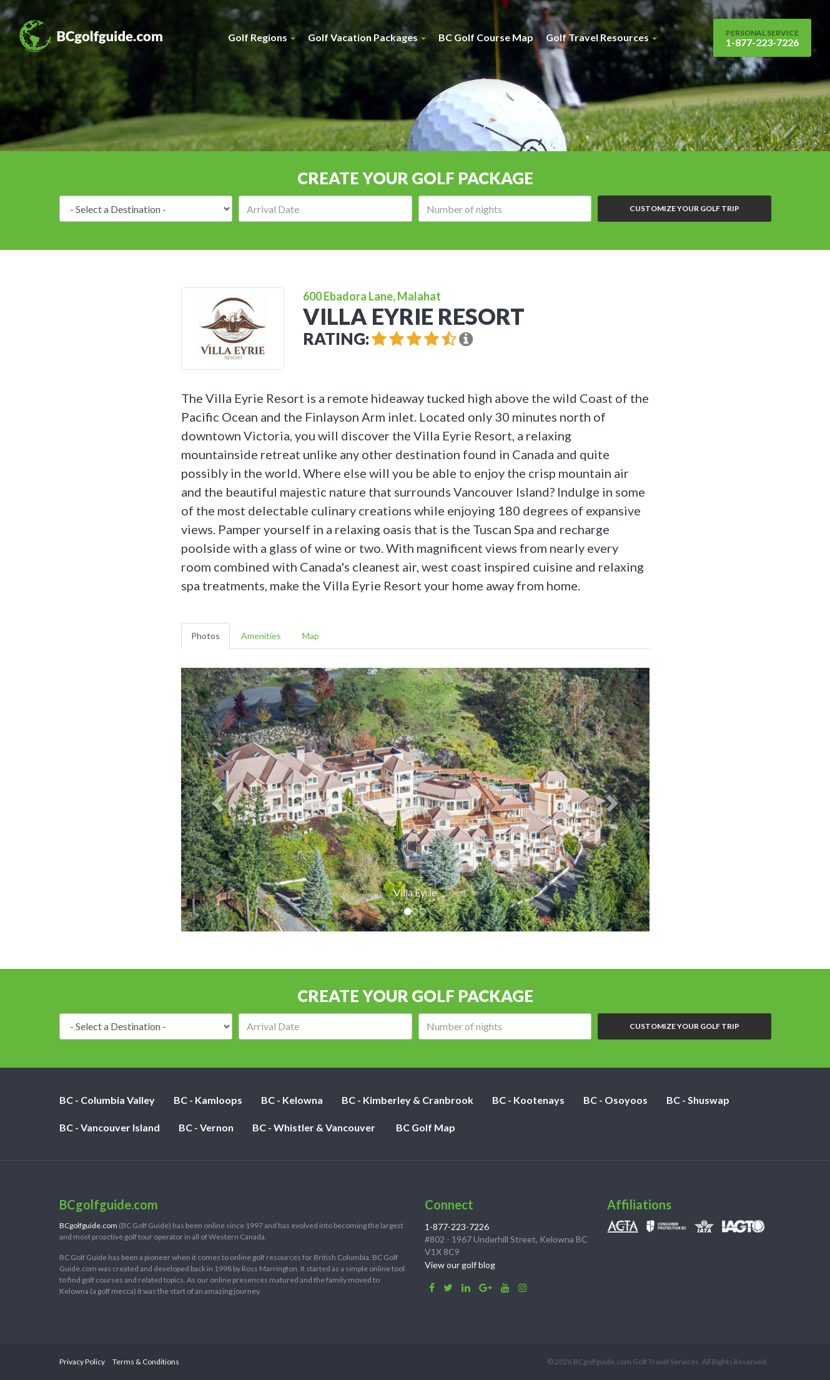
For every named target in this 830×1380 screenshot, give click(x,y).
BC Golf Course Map (485, 37)
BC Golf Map (425, 1127)
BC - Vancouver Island (109, 1127)
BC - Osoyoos (615, 1100)
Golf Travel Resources (601, 37)
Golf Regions (261, 37)
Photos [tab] (205, 635)
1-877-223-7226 (762, 38)
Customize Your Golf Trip (684, 208)
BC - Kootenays (528, 1100)
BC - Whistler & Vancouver (313, 1127)
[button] (216, 799)
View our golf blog (460, 1264)
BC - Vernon (206, 1127)
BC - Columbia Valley (107, 1100)
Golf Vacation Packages (367, 37)
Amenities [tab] (261, 635)
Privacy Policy (82, 1361)
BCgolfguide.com (88, 1225)
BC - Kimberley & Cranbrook (407, 1100)
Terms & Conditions (145, 1361)
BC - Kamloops (208, 1100)
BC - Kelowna (292, 1100)
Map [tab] (310, 635)
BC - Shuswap (697, 1100)
